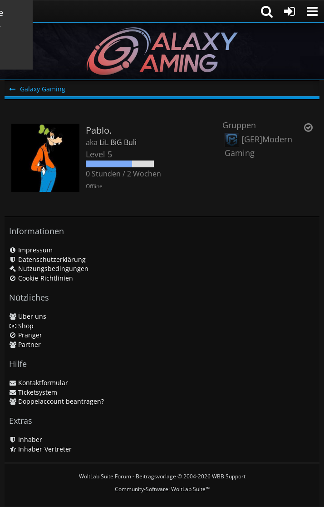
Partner (25, 344)
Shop (21, 325)
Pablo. (99, 130)
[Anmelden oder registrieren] (289, 11)
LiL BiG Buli (118, 142)
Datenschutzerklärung (47, 259)
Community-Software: (162, 489)
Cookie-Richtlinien (41, 278)
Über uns (27, 316)
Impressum (31, 250)
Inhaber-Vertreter (40, 449)
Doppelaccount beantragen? (56, 401)
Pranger (25, 335)
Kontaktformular (38, 382)
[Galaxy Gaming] (162, 51)
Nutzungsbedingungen (48, 268)
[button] (312, 11)
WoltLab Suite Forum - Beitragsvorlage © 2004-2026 (162, 476)
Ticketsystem (33, 392)
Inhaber (25, 439)
